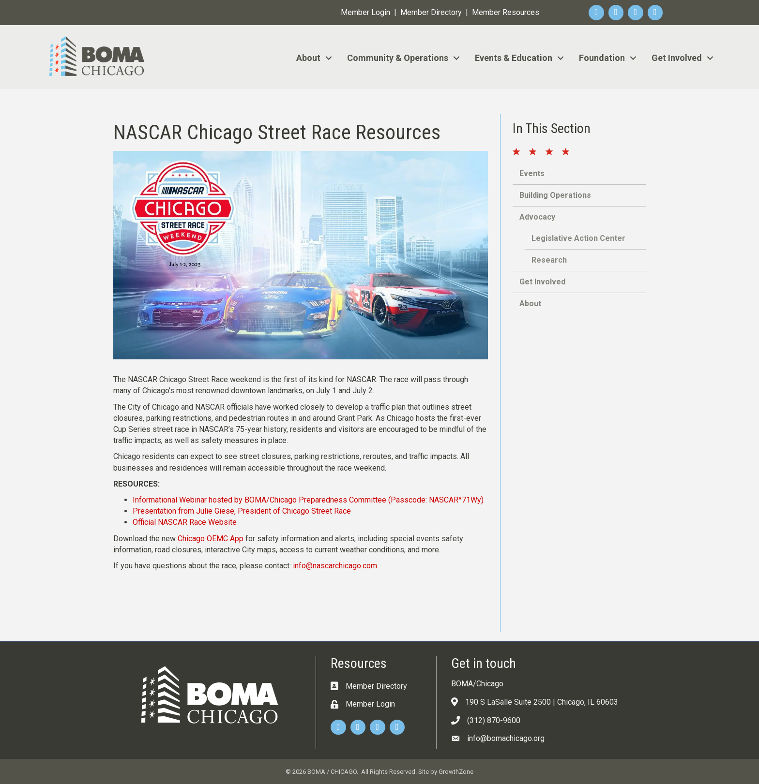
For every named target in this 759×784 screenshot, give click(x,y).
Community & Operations (397, 58)
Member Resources (505, 12)
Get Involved (677, 58)
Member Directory (431, 12)
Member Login (365, 12)
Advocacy (537, 217)
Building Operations (555, 195)
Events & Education (513, 58)
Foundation (602, 58)
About (308, 58)
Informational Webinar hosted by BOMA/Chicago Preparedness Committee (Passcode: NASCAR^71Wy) (308, 499)
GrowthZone (456, 771)
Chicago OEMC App (210, 538)
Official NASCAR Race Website (185, 522)
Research (549, 260)
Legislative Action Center (578, 238)
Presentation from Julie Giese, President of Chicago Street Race (242, 511)
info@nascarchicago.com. (336, 565)
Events (532, 173)
